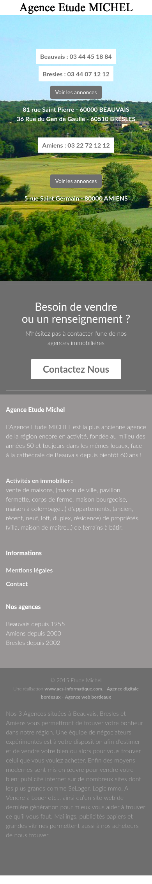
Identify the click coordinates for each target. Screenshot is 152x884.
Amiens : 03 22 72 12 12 (76, 145)
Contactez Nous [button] (76, 369)
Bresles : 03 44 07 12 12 (76, 73)
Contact (17, 583)
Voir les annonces (76, 92)
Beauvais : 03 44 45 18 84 (76, 56)
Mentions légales (29, 570)
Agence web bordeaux (88, 697)
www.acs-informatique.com (73, 689)
